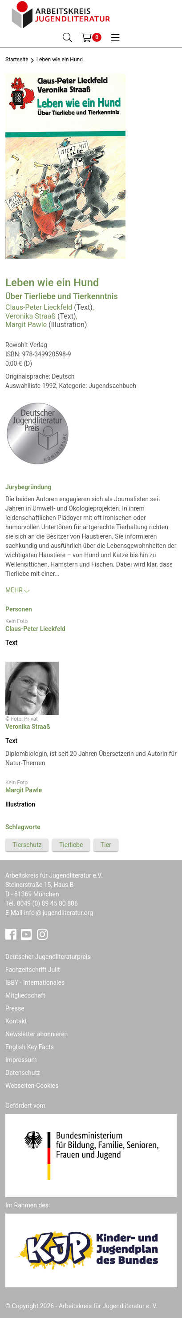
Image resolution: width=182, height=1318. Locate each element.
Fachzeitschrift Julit (32, 969)
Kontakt (16, 1021)
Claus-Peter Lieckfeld (38, 307)
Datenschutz (22, 1072)
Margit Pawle (26, 324)
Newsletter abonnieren (36, 1034)
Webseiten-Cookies (31, 1085)
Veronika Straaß (30, 316)
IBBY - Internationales (35, 982)
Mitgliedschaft (25, 995)
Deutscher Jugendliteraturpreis (48, 956)
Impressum (20, 1059)
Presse (14, 1008)
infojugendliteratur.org (58, 912)
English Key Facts (29, 1046)
